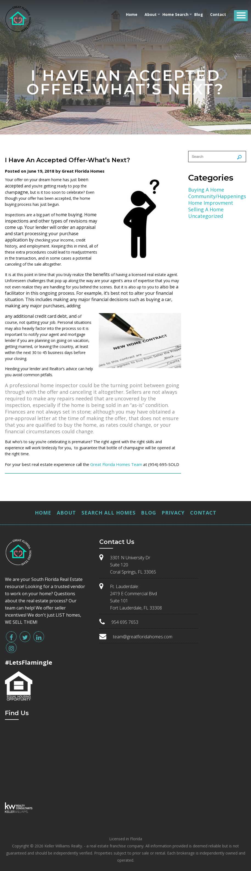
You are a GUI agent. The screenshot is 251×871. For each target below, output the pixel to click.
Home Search (175, 14)
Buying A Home (206, 189)
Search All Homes (108, 512)
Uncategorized (205, 216)
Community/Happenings (217, 196)
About (151, 14)
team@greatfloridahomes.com (142, 637)
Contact (218, 14)
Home (131, 14)
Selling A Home (206, 209)
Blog (198, 14)
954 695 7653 (124, 622)
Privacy (173, 512)
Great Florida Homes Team (116, 464)
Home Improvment (210, 203)
